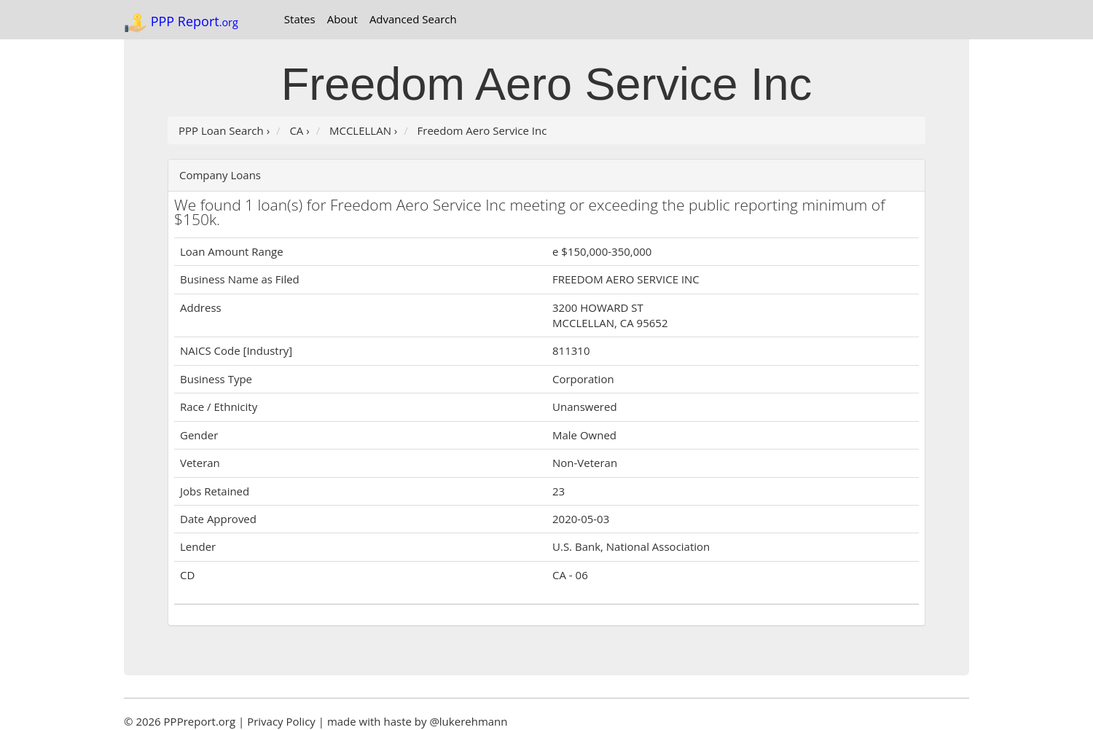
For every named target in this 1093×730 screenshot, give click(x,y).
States (300, 19)
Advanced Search (413, 19)
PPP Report (181, 22)
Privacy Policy (281, 721)
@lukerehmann (468, 721)
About (342, 19)
